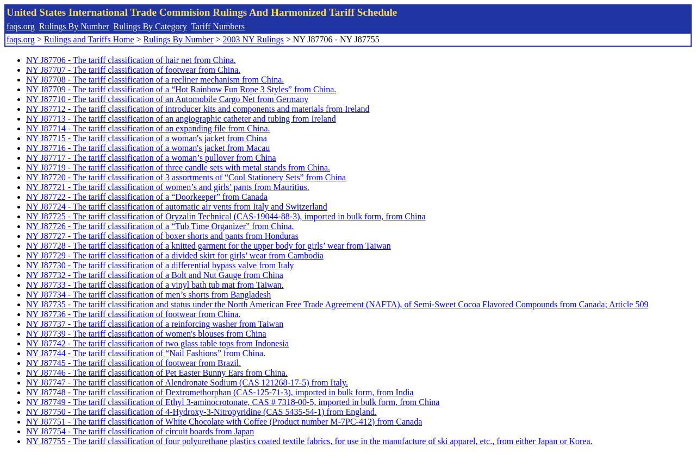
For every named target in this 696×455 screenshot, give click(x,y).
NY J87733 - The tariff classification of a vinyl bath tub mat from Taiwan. (155, 284)
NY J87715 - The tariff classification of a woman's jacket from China (146, 138)
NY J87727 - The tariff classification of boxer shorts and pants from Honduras (162, 236)
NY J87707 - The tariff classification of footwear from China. (133, 69)
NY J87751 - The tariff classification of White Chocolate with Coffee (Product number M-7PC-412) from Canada (224, 421)
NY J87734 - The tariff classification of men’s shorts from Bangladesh (148, 294)
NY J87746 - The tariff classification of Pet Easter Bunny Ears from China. (157, 372)
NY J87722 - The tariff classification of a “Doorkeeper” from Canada (147, 196)
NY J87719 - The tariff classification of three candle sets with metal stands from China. (178, 167)
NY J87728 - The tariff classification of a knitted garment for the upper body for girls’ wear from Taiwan (208, 245)
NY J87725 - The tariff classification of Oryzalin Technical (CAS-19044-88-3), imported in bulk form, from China (226, 216)
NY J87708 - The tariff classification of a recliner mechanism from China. (155, 79)
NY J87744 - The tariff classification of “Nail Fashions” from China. (145, 353)
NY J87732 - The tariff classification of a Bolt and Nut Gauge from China (154, 275)
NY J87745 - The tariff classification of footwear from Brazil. (133, 363)
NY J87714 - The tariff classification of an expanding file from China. (148, 128)
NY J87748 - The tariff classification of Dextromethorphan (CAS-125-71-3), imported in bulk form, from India (219, 392)
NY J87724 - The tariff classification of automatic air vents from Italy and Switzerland (176, 206)
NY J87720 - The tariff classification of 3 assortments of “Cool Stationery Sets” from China (186, 177)
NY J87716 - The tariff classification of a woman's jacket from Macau (148, 148)
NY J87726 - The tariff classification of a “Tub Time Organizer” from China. (160, 226)
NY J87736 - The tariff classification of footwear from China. (133, 314)
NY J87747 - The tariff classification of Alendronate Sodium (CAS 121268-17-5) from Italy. (187, 382)
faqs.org (21, 26)
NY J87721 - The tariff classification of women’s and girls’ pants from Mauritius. (167, 187)
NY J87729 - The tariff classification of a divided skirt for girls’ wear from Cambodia (175, 255)
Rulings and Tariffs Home (89, 39)
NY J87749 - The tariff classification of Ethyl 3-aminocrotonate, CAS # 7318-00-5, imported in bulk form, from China (232, 402)
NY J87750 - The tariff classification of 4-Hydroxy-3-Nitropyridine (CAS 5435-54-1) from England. (201, 411)
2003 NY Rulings (253, 39)
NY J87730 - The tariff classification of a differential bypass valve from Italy (160, 265)
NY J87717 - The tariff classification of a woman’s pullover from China (151, 157)
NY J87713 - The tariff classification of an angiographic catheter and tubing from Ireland (181, 118)
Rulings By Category (150, 26)
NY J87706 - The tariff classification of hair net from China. (131, 60)
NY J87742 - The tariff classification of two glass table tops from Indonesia (157, 343)
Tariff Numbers (218, 26)
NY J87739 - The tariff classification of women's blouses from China (146, 333)
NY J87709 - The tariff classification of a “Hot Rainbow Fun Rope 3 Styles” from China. (181, 89)
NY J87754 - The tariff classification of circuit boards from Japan (140, 431)
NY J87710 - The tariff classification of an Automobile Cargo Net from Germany (167, 99)
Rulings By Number (74, 26)
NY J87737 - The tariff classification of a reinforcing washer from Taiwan (154, 323)
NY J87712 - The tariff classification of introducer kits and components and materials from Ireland (198, 108)
